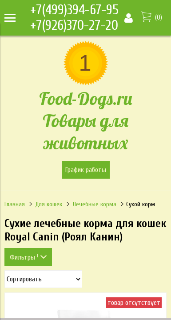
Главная (14, 204)
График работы (85, 170)
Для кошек (48, 204)
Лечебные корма (94, 204)
